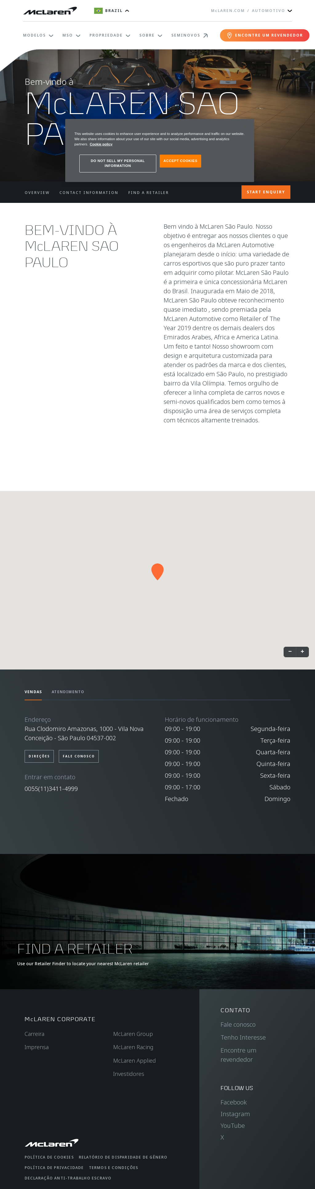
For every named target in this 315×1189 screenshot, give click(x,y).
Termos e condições (113, 1167)
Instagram (235, 1114)
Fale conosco (79, 756)
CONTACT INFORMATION (88, 192)
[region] (159, 150)
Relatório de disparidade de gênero (123, 1157)
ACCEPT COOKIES (180, 161)
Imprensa (37, 1047)
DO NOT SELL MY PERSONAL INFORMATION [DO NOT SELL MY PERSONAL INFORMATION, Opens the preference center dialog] (118, 163)
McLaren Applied (134, 1060)
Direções (39, 756)
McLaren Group (133, 1033)
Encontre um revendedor (239, 1055)
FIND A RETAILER (148, 192)
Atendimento (68, 691)
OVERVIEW (37, 192)
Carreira (34, 1033)
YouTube (233, 1125)
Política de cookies (49, 1157)
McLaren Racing (133, 1047)
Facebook (234, 1102)
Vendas (33, 691)
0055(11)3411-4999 (51, 788)
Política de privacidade (54, 1167)
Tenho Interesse (243, 1037)
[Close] (245, 126)
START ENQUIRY (266, 192)
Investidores (128, 1073)
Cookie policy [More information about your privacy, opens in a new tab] (101, 144)
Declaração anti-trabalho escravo (68, 1178)
